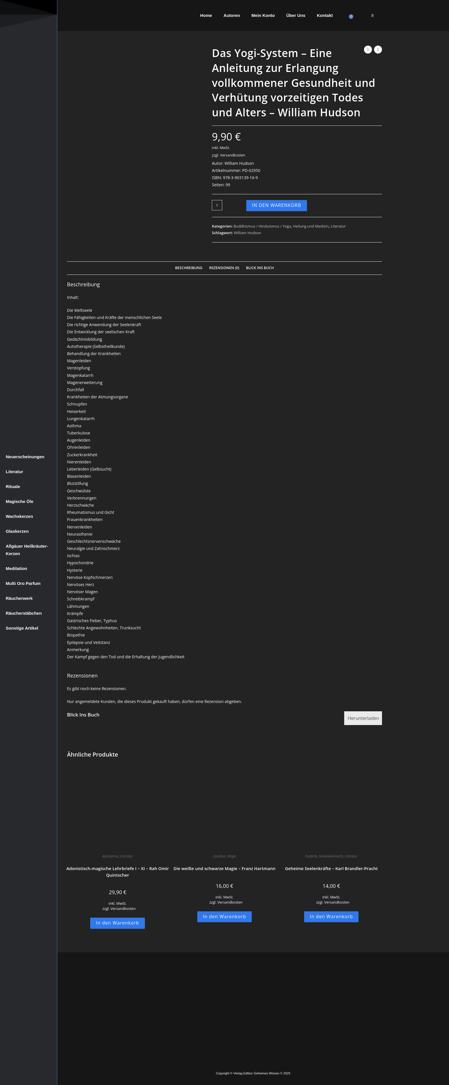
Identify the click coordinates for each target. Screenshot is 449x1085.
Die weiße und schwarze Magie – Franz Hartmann (224, 868)
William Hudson (247, 232)
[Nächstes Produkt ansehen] (378, 50)
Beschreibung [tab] (188, 267)
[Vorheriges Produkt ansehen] (368, 50)
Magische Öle (20, 501)
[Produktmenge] (217, 205)
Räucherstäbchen (24, 613)
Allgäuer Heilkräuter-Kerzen (27, 550)
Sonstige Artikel (22, 628)
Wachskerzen (19, 516)
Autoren (232, 15)
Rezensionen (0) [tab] (224, 267)
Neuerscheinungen (25, 456)
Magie (231, 856)
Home (206, 15)
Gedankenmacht (330, 856)
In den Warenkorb (276, 205)
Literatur (14, 471)
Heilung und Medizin (311, 226)
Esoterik (311, 856)
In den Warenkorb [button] (117, 923)
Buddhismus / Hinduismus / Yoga (262, 226)
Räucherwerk (19, 598)
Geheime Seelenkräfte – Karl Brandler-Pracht (331, 868)
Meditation (16, 568)
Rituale (13, 486)
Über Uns (296, 15)
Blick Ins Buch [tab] (260, 267)
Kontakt (325, 15)
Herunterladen (363, 718)
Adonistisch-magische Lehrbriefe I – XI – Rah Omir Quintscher (117, 871)
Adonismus (110, 856)
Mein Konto (263, 15)
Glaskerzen (17, 531)
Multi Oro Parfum (23, 583)
